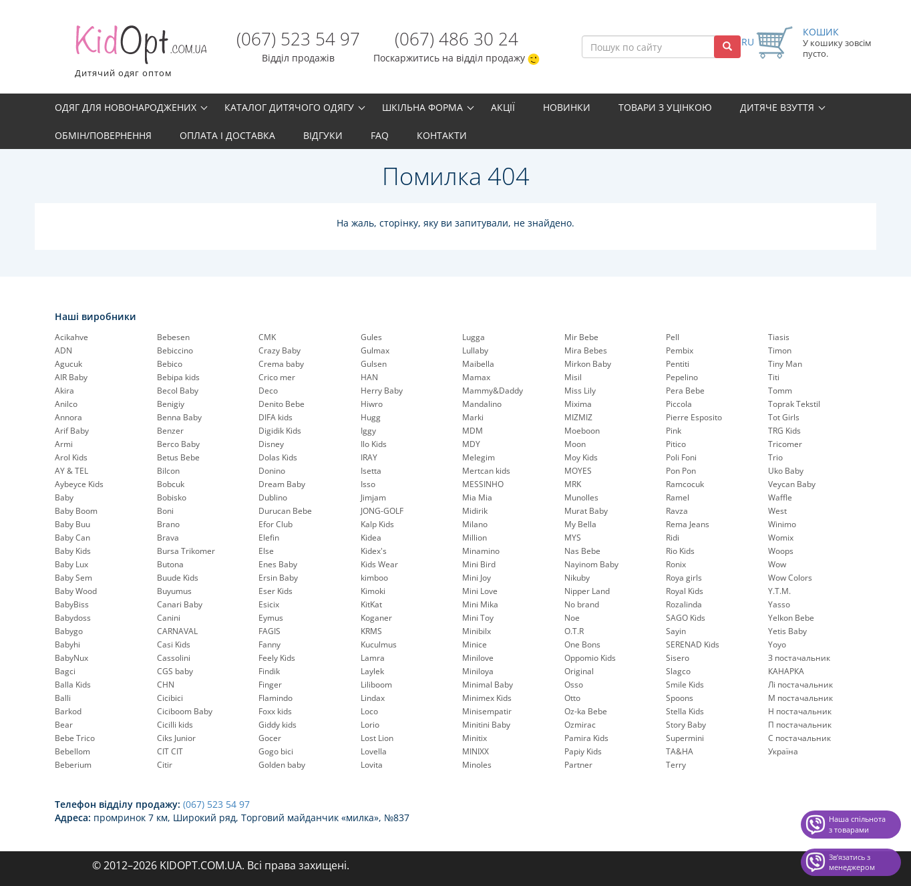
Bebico (169, 364)
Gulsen (374, 364)
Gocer (269, 738)
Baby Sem (73, 577)
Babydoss (73, 617)
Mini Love (480, 591)
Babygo (69, 631)
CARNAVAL (177, 631)
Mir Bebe (581, 337)
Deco (268, 390)
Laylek (372, 671)
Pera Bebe (685, 390)
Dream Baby (281, 484)
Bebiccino (175, 350)
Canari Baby (179, 604)
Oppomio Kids (590, 657)
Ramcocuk (685, 484)
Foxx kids (275, 711)
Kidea (371, 537)
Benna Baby (179, 417)
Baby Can (72, 537)
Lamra (373, 657)
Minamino (481, 551)
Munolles (581, 497)
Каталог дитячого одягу (289, 107)
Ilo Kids (374, 444)
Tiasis (778, 337)
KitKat (371, 604)
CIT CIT (170, 751)
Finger (270, 684)
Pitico (676, 444)
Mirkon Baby (587, 364)
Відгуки (323, 135)
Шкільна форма (422, 107)
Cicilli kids (175, 724)
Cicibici (170, 698)
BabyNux (71, 657)
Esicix (268, 604)
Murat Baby (586, 510)
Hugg (371, 417)
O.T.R (574, 631)
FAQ (380, 135)
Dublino (272, 497)
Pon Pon (681, 470)
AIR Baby (71, 377)
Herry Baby (382, 390)
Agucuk (68, 364)
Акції (503, 107)
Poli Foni (681, 457)
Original (579, 671)
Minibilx (476, 631)
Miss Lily (580, 390)
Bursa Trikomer (186, 551)
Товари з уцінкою (665, 107)
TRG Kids (784, 430)
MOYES (578, 470)
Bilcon (168, 470)
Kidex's (374, 551)
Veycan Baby (791, 484)
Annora (68, 417)
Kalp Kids (377, 524)
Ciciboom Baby (184, 711)
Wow (777, 564)
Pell (672, 337)
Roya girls (684, 577)
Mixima (578, 404)
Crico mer (276, 377)
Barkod (68, 711)
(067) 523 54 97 (298, 39)
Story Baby (686, 724)
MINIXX (475, 751)
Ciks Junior (176, 738)
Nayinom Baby (591, 564)
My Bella (580, 524)
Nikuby (577, 577)
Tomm (780, 390)
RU (747, 41)
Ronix (676, 564)
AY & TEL (71, 470)
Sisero (677, 657)
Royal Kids (684, 591)
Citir (164, 764)
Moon (575, 444)
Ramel (677, 497)
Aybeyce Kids (79, 484)
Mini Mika (480, 604)
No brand (581, 604)
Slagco (678, 671)
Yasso (779, 604)
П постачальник (800, 724)
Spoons (679, 698)
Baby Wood (76, 591)
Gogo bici (275, 751)
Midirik (475, 510)
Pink (673, 430)
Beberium (73, 764)
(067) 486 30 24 (456, 39)
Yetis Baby (787, 631)
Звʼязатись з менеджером (852, 862)
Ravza (677, 510)
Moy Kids (581, 457)
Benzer (170, 430)
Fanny (269, 644)
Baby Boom (76, 510)
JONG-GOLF (382, 510)
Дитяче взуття (777, 107)
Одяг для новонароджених (125, 107)
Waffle (780, 497)
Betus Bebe (178, 457)
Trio (775, 457)
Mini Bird (479, 564)
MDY (471, 444)
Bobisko (171, 497)
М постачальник (800, 698)
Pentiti (677, 364)
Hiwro (372, 404)
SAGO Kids (685, 617)
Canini (168, 617)
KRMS (371, 631)
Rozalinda (684, 604)
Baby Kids (73, 551)
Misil (573, 377)
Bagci (65, 671)
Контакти (442, 135)
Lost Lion (377, 738)
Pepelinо (682, 377)
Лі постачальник (800, 684)
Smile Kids (685, 684)
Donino (271, 470)
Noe (572, 617)
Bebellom (72, 751)
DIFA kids (275, 417)
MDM (472, 430)
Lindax (373, 698)
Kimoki (373, 591)
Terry (676, 764)
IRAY (369, 457)
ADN (63, 350)
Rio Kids (680, 551)
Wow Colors (790, 577)
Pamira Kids (586, 738)
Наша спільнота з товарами (857, 824)
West (777, 510)
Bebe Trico (75, 738)
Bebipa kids (178, 377)
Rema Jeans (687, 524)
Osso (573, 684)
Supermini (685, 738)
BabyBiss (72, 604)
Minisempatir (487, 711)
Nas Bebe (582, 551)
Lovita (372, 764)
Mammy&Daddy (492, 390)
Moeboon (582, 430)
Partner (578, 764)
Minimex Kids (487, 698)
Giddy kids (277, 724)
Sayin (676, 631)
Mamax (476, 377)
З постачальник (799, 657)
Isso (368, 484)
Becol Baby (177, 390)
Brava (168, 537)
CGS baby (175, 671)
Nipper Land (587, 591)
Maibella (478, 364)
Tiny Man (785, 364)
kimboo (374, 577)
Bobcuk (170, 484)
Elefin (268, 537)
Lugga (473, 337)
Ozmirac (580, 724)
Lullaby (475, 350)
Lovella (374, 751)
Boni (165, 510)
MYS (572, 537)
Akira (64, 390)
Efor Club (275, 524)
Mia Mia (477, 497)
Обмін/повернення (103, 135)
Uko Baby (785, 470)
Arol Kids (71, 457)
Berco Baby (178, 444)
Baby (64, 497)
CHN (165, 684)
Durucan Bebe (285, 510)
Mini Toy (478, 617)
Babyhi (67, 644)
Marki (473, 417)
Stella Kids (685, 711)
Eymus (270, 617)
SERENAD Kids (692, 644)
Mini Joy (476, 577)
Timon (779, 350)
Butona (170, 564)
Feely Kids (276, 657)
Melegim (478, 457)
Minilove (478, 657)
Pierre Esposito (694, 417)
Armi (64, 444)
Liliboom (376, 684)
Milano (475, 524)
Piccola (679, 404)
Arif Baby (72, 430)
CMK (267, 337)
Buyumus (174, 591)
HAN (369, 377)
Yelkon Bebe (791, 617)
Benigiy (170, 404)
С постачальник (799, 738)
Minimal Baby (487, 684)
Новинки (566, 107)
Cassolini (173, 657)
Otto (572, 698)
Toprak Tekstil (794, 404)
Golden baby (281, 764)
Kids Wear (379, 564)
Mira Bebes (585, 350)
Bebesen (173, 337)
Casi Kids (173, 644)
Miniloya (478, 671)
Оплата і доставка (227, 135)
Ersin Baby (278, 577)
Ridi (672, 537)
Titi (773, 377)
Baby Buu (72, 524)
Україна (783, 751)
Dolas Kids (277, 457)
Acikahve (71, 337)
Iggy (368, 430)
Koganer (376, 617)
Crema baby (281, 364)
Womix (780, 537)
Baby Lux (71, 564)
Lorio (370, 724)
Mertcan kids (486, 470)
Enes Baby (277, 564)
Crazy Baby (279, 350)
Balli (63, 698)
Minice (474, 644)
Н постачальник (800, 711)
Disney (271, 444)
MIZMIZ (578, 417)
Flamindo (275, 698)
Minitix (474, 738)
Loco (369, 711)
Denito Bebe (281, 404)
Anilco (66, 404)
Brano (168, 524)
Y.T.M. (779, 591)
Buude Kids (177, 577)
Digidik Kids (279, 430)
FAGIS (269, 631)
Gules (371, 337)
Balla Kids (73, 684)
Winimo (782, 524)
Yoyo (777, 644)
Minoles (477, 764)
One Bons (582, 644)
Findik (269, 671)
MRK (572, 484)
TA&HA (679, 751)
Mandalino (482, 404)
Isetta (371, 470)
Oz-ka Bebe (585, 711)
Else (266, 551)
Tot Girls (783, 417)
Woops (780, 551)
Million (474, 537)
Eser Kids (275, 591)
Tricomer (785, 444)
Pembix (679, 350)
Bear (64, 724)
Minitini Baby (486, 724)
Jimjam (373, 497)
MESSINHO (483, 484)
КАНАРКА (786, 671)
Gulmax (375, 350)
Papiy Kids (583, 751)
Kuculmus (379, 644)
